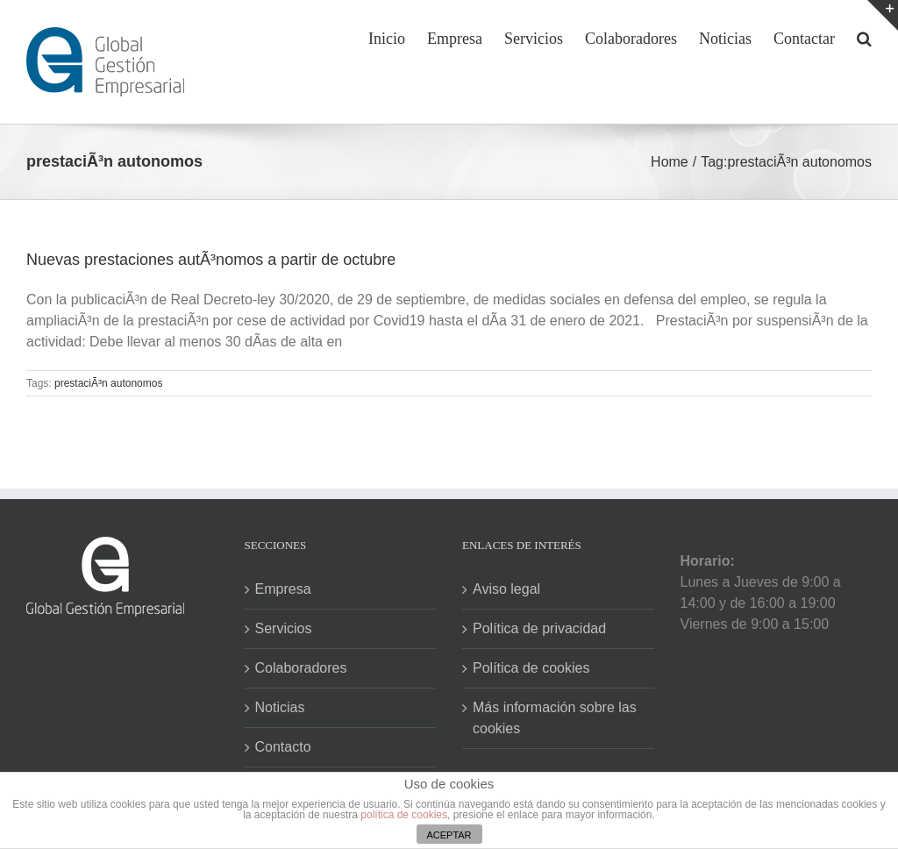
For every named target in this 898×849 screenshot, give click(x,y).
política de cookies (403, 815)
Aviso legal (506, 588)
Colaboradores (301, 667)
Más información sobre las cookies (555, 718)
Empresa (283, 588)
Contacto (283, 746)
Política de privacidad (539, 628)
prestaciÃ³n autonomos (108, 383)
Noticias (280, 707)
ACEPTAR (448, 835)
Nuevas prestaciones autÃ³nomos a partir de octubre (211, 259)
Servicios (283, 628)
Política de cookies (531, 667)
